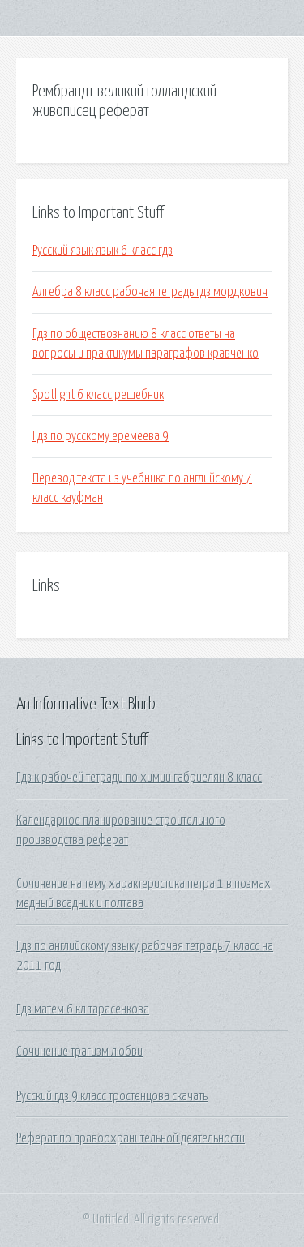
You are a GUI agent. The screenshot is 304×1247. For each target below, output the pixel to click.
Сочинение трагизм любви (79, 1051)
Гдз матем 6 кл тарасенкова (82, 1009)
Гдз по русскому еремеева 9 (100, 436)
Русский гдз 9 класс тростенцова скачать (112, 1096)
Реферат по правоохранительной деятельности (130, 1138)
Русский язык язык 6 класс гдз (102, 250)
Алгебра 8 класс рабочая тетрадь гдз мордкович (150, 291)
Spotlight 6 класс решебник (98, 394)
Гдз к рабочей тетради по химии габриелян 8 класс (139, 777)
